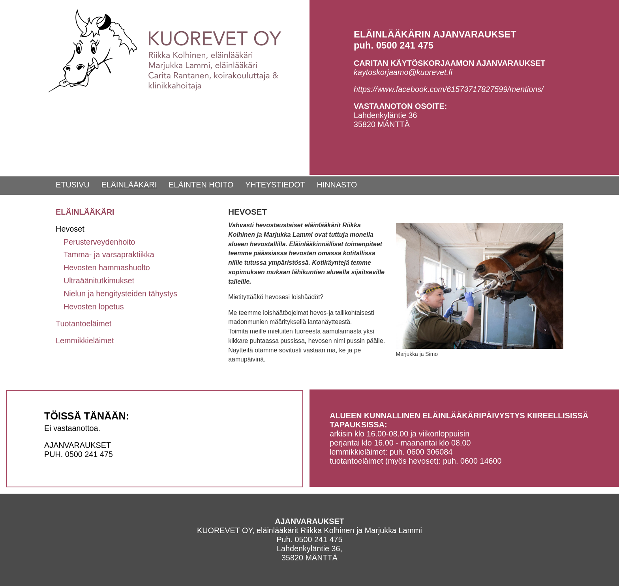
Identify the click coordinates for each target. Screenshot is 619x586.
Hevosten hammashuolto (107, 267)
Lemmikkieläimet (85, 340)
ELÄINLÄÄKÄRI (129, 184)
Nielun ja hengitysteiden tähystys (120, 293)
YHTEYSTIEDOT (275, 184)
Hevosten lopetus (94, 306)
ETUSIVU (73, 184)
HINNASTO (337, 184)
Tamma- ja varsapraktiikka (109, 254)
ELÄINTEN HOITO (201, 184)
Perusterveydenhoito (99, 242)
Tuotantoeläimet (83, 323)
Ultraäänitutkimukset (99, 280)
